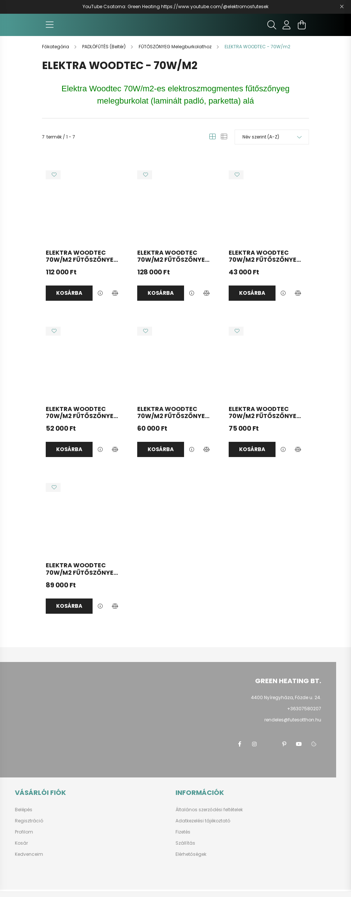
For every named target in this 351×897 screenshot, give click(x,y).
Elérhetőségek (191, 861)
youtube (299, 751)
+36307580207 (304, 716)
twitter (269, 751)
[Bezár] (341, 6)
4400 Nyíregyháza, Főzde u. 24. (286, 705)
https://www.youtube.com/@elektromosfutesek (214, 6)
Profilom (24, 839)
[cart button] (301, 28)
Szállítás (185, 850)
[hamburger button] (49, 28)
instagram (254, 751)
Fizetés (183, 839)
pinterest (284, 751)
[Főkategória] (56, 54)
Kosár (21, 850)
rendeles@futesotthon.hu (292, 727)
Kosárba (69, 300)
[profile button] (286, 28)
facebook (239, 751)
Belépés (23, 817)
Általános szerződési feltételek (209, 817)
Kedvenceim (29, 861)
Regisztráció (29, 828)
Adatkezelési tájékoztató (203, 828)
